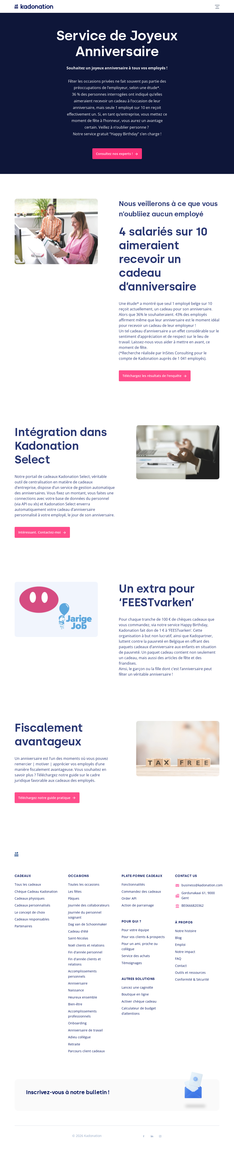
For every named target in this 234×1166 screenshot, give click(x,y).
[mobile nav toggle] (215, 6)
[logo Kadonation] (34, 6)
